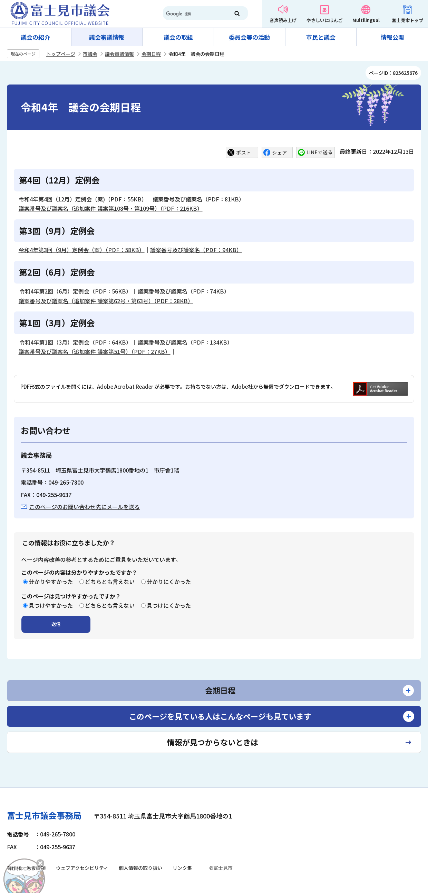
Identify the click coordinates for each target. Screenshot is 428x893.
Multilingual (366, 20)
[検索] (193, 14)
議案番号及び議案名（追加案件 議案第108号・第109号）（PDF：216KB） (111, 208)
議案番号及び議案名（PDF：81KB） (198, 199)
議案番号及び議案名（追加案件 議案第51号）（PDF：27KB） (95, 351)
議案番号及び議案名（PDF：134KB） (185, 342)
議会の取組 (178, 37)
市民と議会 (320, 37)
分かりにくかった (169, 581)
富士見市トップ (407, 20)
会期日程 (151, 53)
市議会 (90, 53)
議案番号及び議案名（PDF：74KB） (184, 291)
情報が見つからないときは (212, 741)
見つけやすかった (51, 605)
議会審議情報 (106, 37)
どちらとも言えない (110, 581)
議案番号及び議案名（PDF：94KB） (196, 250)
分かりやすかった (51, 581)
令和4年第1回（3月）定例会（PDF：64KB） (75, 342)
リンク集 (182, 867)
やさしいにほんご (324, 20)
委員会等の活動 (249, 37)
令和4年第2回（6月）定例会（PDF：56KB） (75, 291)
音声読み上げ (283, 20)
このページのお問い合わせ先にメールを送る (84, 507)
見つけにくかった (169, 605)
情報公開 (392, 37)
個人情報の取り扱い (140, 867)
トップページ (60, 53)
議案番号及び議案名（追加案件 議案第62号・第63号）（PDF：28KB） (106, 301)
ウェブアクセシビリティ (82, 867)
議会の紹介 (35, 37)
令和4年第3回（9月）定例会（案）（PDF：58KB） (82, 250)
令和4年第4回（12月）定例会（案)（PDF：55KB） (83, 199)
